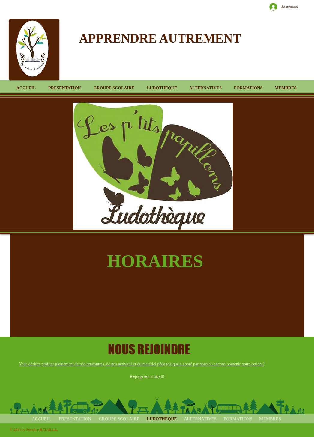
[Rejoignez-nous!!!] (147, 376)
